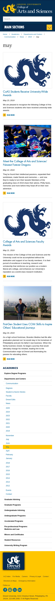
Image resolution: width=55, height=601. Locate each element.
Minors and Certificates (14, 535)
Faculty (9, 396)
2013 (8, 482)
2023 (8, 416)
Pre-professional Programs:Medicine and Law (16, 528)
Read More (11, 115)
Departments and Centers (33, 34)
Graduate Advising (12, 499)
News (22, 37)
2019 (30, 37)
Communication (10, 37)
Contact (9, 494)
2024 (8, 412)
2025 (8, 408)
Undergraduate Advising (14, 510)
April (7, 451)
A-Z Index (7, 576)
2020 (8, 427)
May (7, 447)
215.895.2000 (14, 599)
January (9, 458)
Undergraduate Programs (15, 516)
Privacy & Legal (35, 576)
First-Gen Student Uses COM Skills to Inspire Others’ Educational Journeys (27, 325)
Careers (25, 576)
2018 (8, 463)
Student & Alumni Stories (15, 392)
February (9, 455)
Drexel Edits (10, 400)
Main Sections (14, 27)
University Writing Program (15, 545)
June (8, 443)
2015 (8, 474)
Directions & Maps (10, 581)
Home (5, 34)
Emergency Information (27, 581)
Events (8, 490)
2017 (8, 467)
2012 (8, 486)
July (7, 439)
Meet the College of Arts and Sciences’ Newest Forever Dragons (25, 162)
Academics (16, 34)
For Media (16, 576)
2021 (8, 423)
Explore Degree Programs (15, 373)
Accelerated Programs (13, 521)
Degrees (9, 388)
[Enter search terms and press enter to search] (27, 19)
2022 (8, 419)
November (10, 436)
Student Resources (12, 540)
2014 (8, 478)
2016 (8, 471)
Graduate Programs (12, 505)
